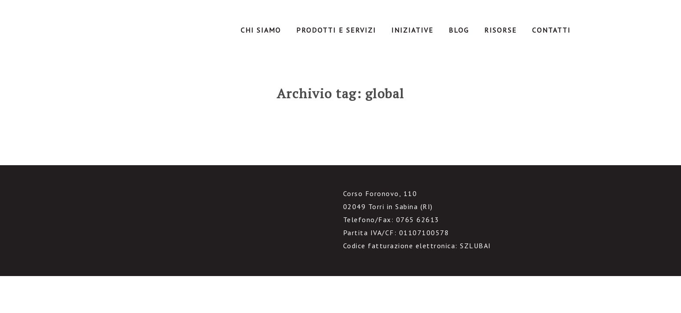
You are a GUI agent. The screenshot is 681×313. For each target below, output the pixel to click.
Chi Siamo (261, 30)
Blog (459, 30)
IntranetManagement (147, 32)
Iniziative (412, 30)
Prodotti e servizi (336, 30)
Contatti (551, 30)
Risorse (500, 30)
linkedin (124, 232)
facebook (103, 232)
